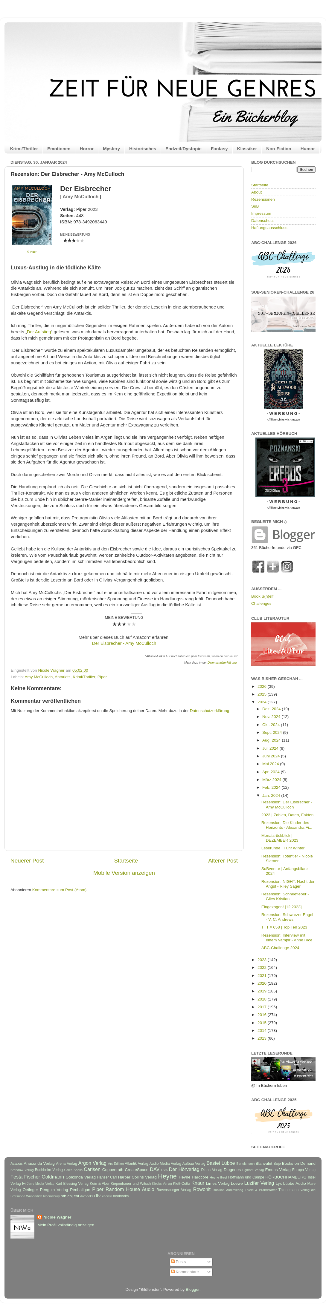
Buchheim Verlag (49, 1170)
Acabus (16, 1163)
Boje (277, 1163)
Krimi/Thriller (24, 148)
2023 (263, 959)
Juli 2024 (271, 748)
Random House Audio (130, 1189)
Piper (102, 677)
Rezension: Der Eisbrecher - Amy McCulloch (286, 804)
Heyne (167, 1176)
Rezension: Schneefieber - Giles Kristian (285, 896)
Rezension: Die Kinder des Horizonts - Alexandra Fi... (286, 825)
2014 (263, 1030)
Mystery (111, 148)
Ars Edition (116, 1163)
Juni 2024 (271, 756)
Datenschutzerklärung (222, 662)
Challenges (261, 603)
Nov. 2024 (271, 716)
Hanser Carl (107, 1177)
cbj (69, 1196)
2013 (263, 1038)
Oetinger (30, 1189)
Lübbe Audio (294, 1183)
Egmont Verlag (253, 1170)
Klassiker (247, 148)
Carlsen (92, 1169)
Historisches (142, 148)
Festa (16, 1176)
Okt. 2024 (271, 724)
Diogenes (232, 1169)
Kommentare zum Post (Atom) (59, 890)
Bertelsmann (246, 1163)
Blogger (192, 1289)
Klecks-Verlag (162, 1183)
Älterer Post (223, 860)
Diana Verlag (212, 1170)
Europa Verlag (304, 1170)
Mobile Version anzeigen (124, 873)
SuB (255, 206)
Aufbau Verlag (193, 1163)
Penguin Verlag (54, 1189)
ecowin (107, 1196)
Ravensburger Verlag (173, 1190)
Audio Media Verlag (165, 1163)
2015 (263, 1023)
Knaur (197, 1183)
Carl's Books (73, 1170)
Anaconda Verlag (39, 1163)
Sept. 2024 (272, 732)
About (256, 192)
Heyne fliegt (218, 1177)
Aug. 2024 (272, 740)
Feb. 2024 (272, 787)
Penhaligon (80, 1189)
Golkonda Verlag (80, 1177)
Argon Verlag (92, 1163)
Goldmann (53, 1176)
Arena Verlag (66, 1163)
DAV (154, 1169)
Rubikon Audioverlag (228, 1190)
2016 (263, 1014)
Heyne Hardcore (193, 1177)
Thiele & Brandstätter (261, 1190)
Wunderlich (34, 1196)
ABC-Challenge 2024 (280, 948)
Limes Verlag (218, 1183)
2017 (263, 1007)
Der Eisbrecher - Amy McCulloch (124, 643)
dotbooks (86, 1196)
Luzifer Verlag (259, 1183)
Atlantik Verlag (136, 1163)
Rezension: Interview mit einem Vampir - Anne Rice (287, 937)
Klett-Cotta (181, 1183)
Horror (87, 148)
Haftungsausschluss (269, 227)
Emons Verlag (277, 1169)
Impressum (261, 213)
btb (63, 1196)
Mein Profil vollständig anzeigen (65, 1225)
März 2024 (272, 779)
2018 (263, 999)
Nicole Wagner (57, 1217)
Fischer (32, 1176)
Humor (308, 148)
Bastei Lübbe (220, 1163)
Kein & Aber (99, 1183)
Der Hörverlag (184, 1169)
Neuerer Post (27, 860)
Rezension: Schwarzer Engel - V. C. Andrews (287, 917)
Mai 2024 (271, 764)
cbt (76, 1196)
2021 (263, 975)
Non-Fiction (278, 148)
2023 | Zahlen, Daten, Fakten (287, 815)
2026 (263, 686)
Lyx (279, 1183)
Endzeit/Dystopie (183, 148)
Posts (178, 1261)
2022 (263, 967)
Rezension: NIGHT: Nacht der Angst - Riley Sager (288, 884)
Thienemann (288, 1190)
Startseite (126, 860)
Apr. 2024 (271, 772)
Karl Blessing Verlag (72, 1183)
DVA (164, 1170)
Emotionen (59, 148)
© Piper (32, 251)
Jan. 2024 (271, 795)
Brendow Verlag (22, 1170)
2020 (263, 983)
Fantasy (219, 148)
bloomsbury (51, 1196)
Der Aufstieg (39, 331)
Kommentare (185, 1272)
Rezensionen (263, 199)
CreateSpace (136, 1169)
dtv (97, 1195)
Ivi (24, 1183)
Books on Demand (299, 1163)
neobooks (121, 1196)
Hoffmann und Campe (246, 1177)
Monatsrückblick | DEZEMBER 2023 (279, 838)
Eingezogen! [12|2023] (281, 907)
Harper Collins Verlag (137, 1177)
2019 (263, 991)
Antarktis (63, 677)
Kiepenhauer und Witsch (131, 1183)
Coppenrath (113, 1169)
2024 (263, 702)
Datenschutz (262, 220)
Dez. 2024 (272, 709)
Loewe (237, 1183)
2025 (263, 694)
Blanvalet (264, 1163)
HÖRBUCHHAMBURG (285, 1177)
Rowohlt (202, 1189)
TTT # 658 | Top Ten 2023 (284, 927)
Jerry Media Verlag (40, 1183)
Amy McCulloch (39, 677)
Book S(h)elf (262, 596)
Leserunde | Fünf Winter (283, 848)
